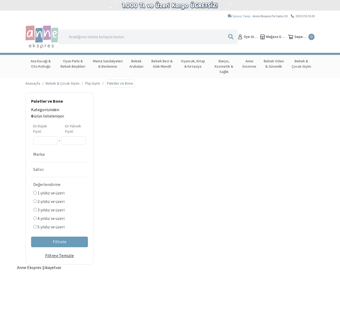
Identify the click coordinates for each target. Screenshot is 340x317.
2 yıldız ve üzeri (49, 202)
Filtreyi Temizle (59, 256)
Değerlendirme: (47, 185)
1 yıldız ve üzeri (49, 193)
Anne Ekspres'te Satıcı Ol (270, 16)
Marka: (39, 154)
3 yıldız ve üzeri (49, 210)
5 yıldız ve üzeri (49, 227)
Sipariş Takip (239, 16)
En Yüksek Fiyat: (73, 129)
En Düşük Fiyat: (40, 129)
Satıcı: (38, 169)
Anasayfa (33, 83)
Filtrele (59, 242)
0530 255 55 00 (303, 16)
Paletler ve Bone (47, 101)
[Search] (147, 36)
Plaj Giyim (92, 83)
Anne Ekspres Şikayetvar (39, 268)
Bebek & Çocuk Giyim (62, 83)
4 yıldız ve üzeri (49, 219)
